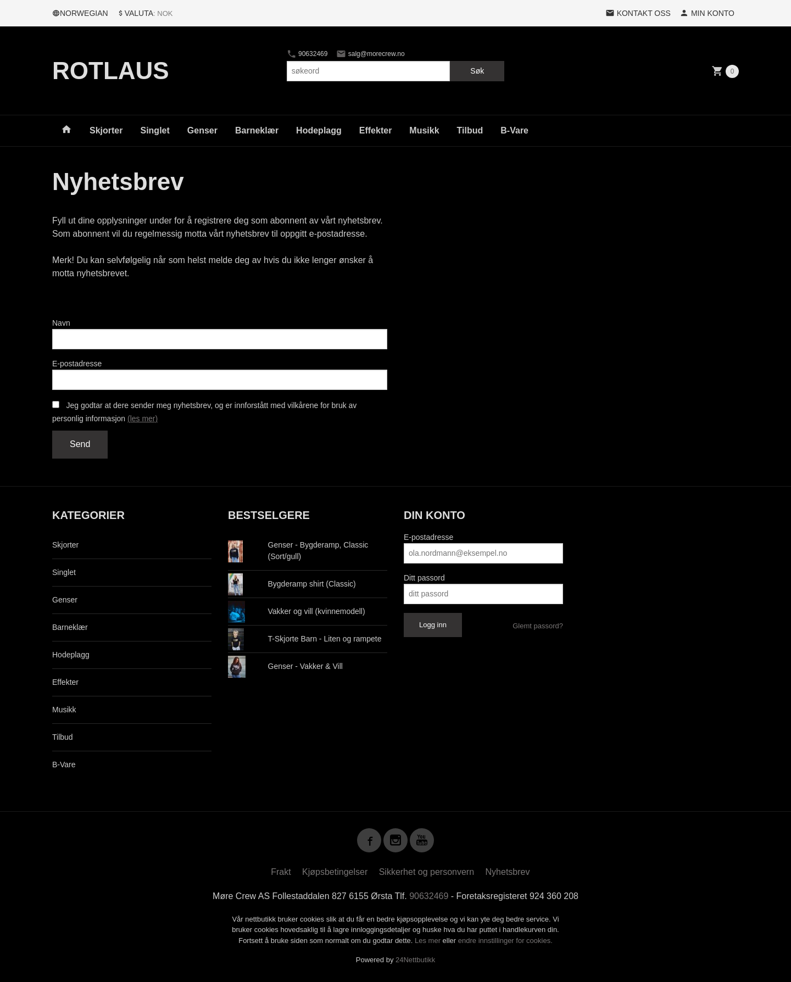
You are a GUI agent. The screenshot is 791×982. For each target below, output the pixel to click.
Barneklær (256, 130)
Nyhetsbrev (508, 872)
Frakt (281, 872)
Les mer (429, 940)
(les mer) (142, 418)
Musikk (424, 130)
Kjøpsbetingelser (334, 872)
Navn (61, 323)
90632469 (307, 54)
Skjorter (106, 130)
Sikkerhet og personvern (426, 872)
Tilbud (470, 130)
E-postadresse (77, 363)
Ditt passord (424, 577)
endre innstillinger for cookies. (505, 940)
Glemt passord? (538, 626)
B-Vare (514, 130)
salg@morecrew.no (370, 54)
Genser (202, 130)
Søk (477, 70)
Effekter (375, 130)
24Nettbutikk (415, 960)
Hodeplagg (319, 130)
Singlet (154, 130)
